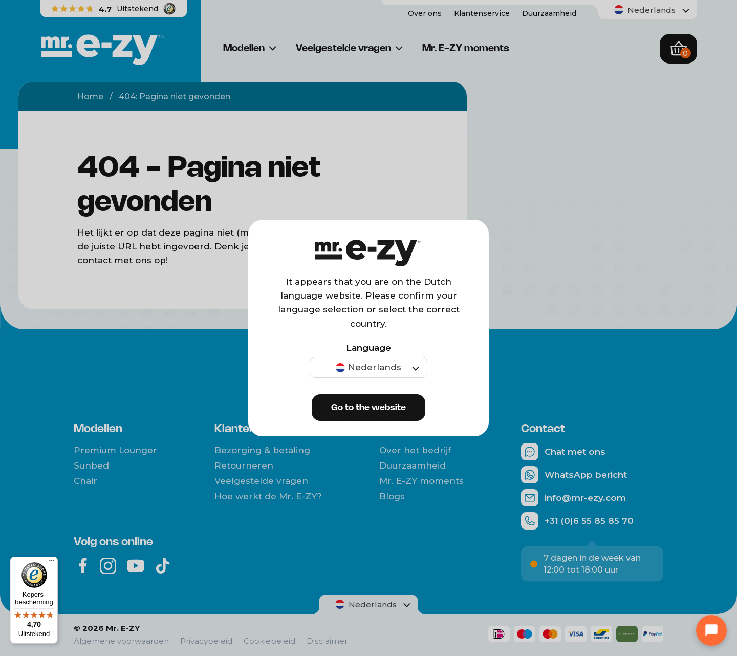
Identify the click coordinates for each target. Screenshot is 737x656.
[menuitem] (368, 367)
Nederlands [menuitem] (374, 367)
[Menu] (52, 563)
